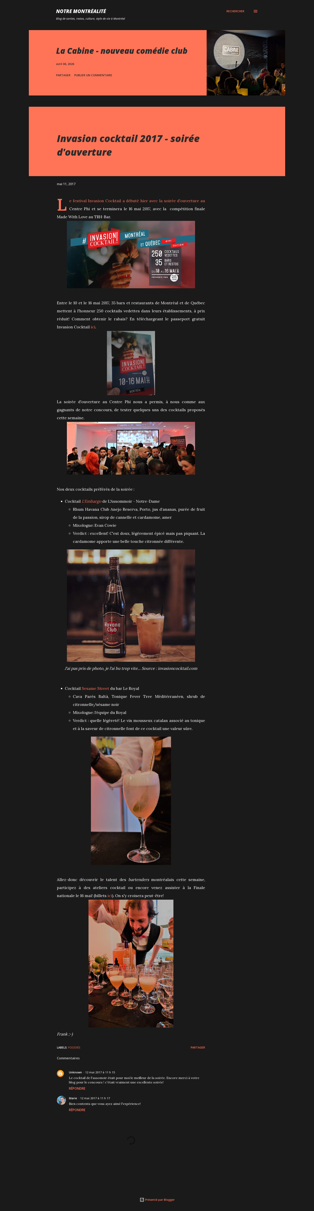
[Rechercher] (235, 11)
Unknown (75, 1072)
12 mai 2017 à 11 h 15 (100, 1072)
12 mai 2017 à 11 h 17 (95, 1098)
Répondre (77, 1088)
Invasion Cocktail (104, 200)
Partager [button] (63, 75)
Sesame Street (95, 688)
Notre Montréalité (81, 11)
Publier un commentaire (93, 75)
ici (93, 326)
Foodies (74, 1047)
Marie (73, 1098)
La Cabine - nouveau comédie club (121, 50)
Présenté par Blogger (157, 1200)
